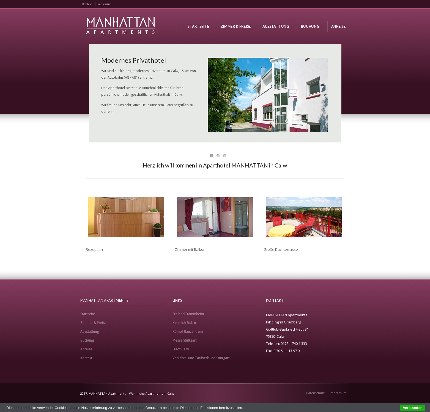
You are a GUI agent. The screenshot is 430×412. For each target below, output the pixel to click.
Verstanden (413, 408)
